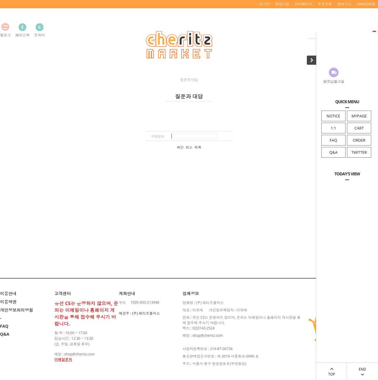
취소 (189, 147)
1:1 (333, 128)
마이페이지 (303, 4)
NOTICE (333, 116)
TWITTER (359, 152)
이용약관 (8, 302)
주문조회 (325, 4)
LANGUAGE (366, 4)
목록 (197, 147)
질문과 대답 (189, 79)
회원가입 (282, 4)
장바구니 (344, 4)
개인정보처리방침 (16, 310)
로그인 (264, 4)
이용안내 (8, 293)
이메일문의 (63, 359)
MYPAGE (359, 116)
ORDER (359, 140)
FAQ (333, 140)
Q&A (333, 152)
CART (359, 128)
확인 (180, 147)
